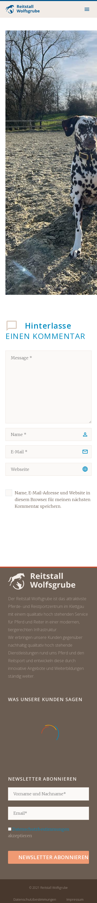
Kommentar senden (39, 535)
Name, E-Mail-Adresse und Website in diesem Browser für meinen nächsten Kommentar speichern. (53, 499)
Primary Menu (87, 9)
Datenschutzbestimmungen (40, 829)
